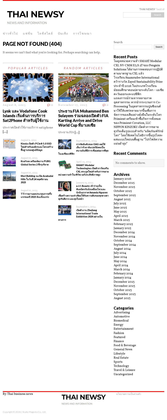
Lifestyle (119, 354)
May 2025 (120, 212)
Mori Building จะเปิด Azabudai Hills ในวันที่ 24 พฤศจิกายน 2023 (37, 179)
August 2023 (122, 298)
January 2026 (122, 179)
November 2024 (124, 237)
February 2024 (123, 274)
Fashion (119, 333)
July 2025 (120, 204)
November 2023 (124, 286)
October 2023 (123, 290)
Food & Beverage (125, 345)
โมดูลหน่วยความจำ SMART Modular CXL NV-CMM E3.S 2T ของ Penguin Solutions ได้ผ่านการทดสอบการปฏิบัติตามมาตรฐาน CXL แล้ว (138, 67)
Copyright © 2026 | (12, 412)
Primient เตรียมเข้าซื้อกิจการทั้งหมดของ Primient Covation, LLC (137, 121)
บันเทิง (63, 33)
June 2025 (120, 208)
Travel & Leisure (124, 370)
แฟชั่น (28, 33)
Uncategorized (123, 374)
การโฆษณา (82, 33)
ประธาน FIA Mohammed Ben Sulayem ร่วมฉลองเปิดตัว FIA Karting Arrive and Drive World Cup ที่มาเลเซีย (83, 118)
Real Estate (121, 358)
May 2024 (120, 261)
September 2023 (125, 294)
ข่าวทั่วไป (10, 33)
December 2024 (124, 232)
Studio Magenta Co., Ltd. (34, 412)
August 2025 (122, 199)
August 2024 (122, 249)
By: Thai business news (18, 394)
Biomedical (121, 321)
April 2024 (121, 265)
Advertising (122, 313)
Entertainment (124, 329)
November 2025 (124, 187)
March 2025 (122, 220)
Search (118, 42)
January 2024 (122, 278)
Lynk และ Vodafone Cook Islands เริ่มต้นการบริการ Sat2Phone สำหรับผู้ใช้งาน (25, 116)
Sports (118, 362)
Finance (119, 341)
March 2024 (122, 270)
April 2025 (121, 216)
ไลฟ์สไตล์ (45, 33)
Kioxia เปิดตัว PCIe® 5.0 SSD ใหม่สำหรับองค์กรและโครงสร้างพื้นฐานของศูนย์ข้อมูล (37, 146)
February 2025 (123, 224)
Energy (118, 325)
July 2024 (120, 253)
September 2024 (125, 245)
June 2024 (120, 257)
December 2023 (124, 282)
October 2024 (123, 241)
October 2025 (123, 191)
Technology (121, 366)
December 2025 (124, 183)
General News (123, 350)
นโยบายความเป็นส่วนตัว (128, 394)
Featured (119, 337)
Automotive (122, 317)
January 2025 (122, 228)
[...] (5, 132)
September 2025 (125, 195)
